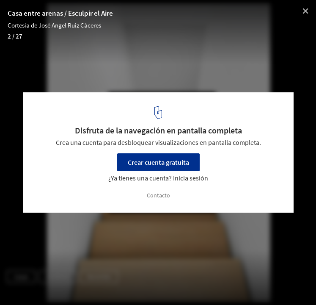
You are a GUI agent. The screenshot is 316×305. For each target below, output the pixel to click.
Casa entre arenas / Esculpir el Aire (60, 13)
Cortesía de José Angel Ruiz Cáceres (54, 25)
